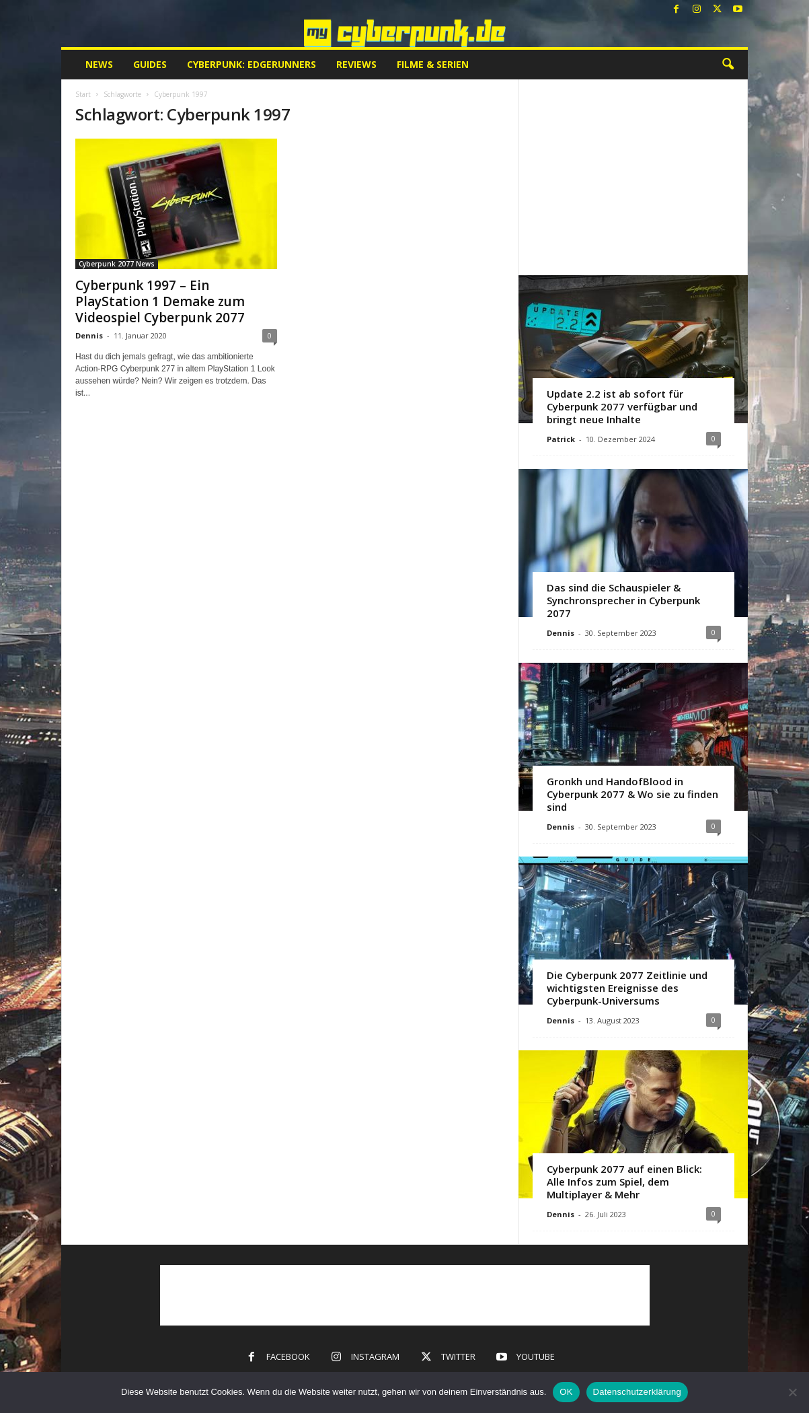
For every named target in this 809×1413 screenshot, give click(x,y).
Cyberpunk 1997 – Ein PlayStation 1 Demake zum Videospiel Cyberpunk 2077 (160, 301)
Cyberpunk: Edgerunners (251, 64)
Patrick (561, 439)
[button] (727, 64)
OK (566, 1392)
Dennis (89, 335)
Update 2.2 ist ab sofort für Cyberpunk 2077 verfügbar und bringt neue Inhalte (622, 406)
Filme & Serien (433, 64)
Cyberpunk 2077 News (117, 263)
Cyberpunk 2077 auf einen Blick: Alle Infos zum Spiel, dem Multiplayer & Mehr (624, 1181)
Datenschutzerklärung (637, 1392)
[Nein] (792, 1392)
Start (83, 94)
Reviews (356, 64)
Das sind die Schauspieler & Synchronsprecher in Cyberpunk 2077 (623, 600)
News (99, 64)
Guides (150, 64)
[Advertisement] (633, 177)
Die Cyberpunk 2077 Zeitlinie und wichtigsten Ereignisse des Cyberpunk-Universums (627, 987)
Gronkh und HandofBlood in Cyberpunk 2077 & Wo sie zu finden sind (632, 793)
